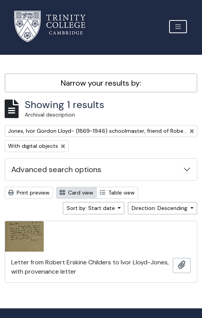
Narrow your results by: (101, 83)
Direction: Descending (160, 208)
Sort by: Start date (91, 208)
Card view (76, 192)
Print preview (29, 192)
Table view (117, 192)
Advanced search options (56, 169)
